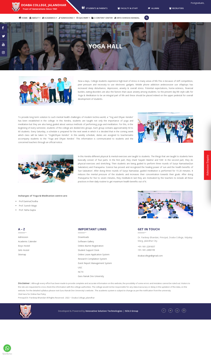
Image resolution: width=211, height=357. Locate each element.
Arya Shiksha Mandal (127, 17)
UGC (80, 267)
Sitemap (22, 254)
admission (23, 237)
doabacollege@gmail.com (150, 255)
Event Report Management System (95, 263)
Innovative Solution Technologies (104, 310)
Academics (49, 17)
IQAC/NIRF (83, 17)
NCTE (80, 271)
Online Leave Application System (93, 254)
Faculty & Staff (128, 8)
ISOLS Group (131, 310)
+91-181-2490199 (146, 250)
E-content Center (102, 17)
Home (23, 17)
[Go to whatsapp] (7, 348)
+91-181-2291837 (146, 246)
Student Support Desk (88, 250)
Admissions (67, 17)
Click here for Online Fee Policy (32, 294)
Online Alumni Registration (90, 245)
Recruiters (176, 8)
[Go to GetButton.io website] (7, 354)
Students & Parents (94, 8)
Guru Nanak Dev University (91, 276)
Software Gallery (86, 241)
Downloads (83, 237)
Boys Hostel (24, 245)
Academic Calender (27, 241)
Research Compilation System (92, 258)
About (34, 17)
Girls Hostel (23, 250)
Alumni (153, 8)
